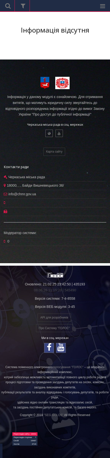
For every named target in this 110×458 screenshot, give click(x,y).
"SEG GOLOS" (53, 415)
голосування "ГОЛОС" (69, 367)
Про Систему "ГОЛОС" (54, 328)
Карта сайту (54, 151)
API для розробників (54, 317)
